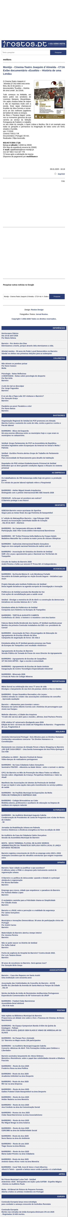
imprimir (59, 174)
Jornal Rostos (42, 314)
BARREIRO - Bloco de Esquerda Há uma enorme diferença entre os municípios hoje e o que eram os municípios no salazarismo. (30, 433)
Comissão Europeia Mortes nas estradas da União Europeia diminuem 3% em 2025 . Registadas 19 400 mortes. (28, 1212)
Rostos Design (37, 310)
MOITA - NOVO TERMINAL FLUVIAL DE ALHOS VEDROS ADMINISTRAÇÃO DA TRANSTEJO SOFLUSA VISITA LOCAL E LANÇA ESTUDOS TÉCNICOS (31, 845)
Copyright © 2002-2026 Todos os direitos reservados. (34, 319)
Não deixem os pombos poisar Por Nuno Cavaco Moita (14, 366)
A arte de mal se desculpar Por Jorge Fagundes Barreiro (13, 388)
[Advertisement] (34, 19)
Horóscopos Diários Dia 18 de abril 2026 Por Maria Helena (10, 335)
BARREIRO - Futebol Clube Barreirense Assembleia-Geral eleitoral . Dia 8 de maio (18, 1003)
